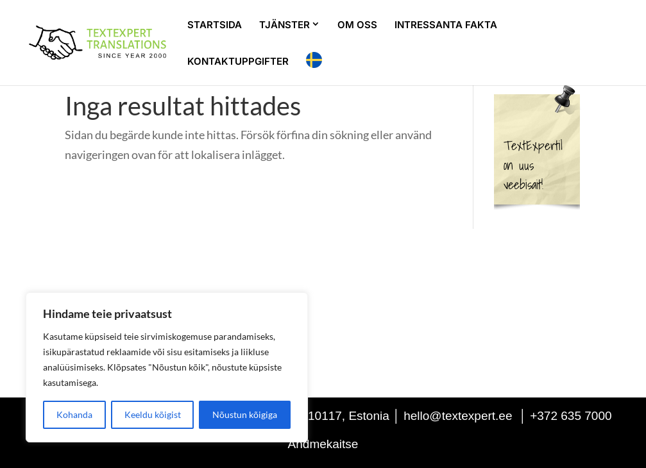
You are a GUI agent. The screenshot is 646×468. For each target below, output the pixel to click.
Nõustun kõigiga (244, 414)
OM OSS (357, 26)
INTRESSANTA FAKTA (446, 26)
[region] (167, 367)
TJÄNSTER (284, 25)
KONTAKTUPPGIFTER (238, 62)
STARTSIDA (214, 26)
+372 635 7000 (570, 415)
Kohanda (74, 414)
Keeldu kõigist (152, 414)
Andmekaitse (323, 444)
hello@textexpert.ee (458, 415)
